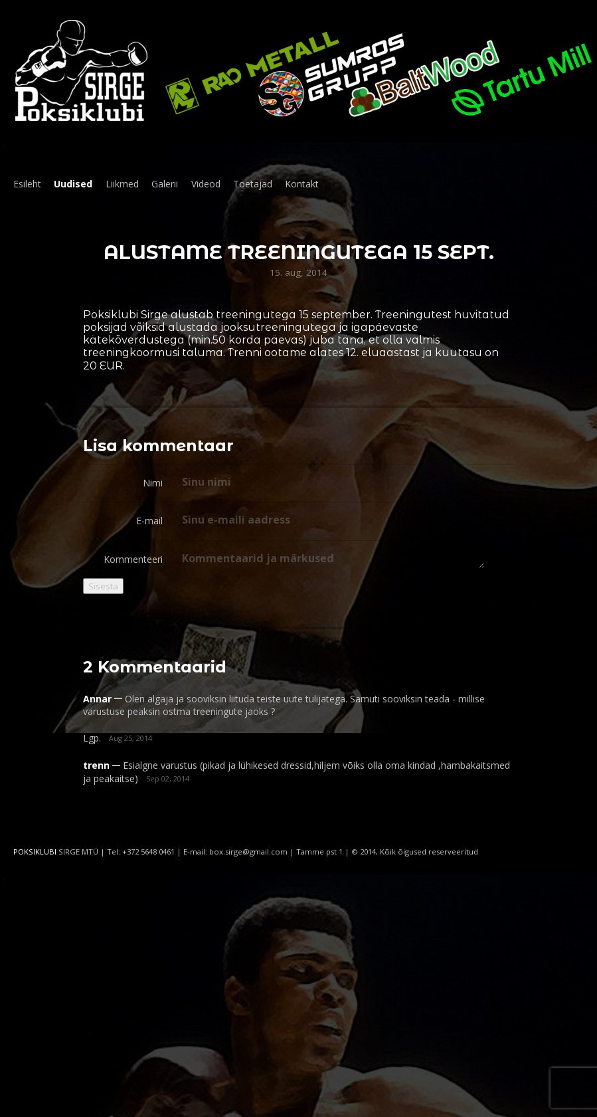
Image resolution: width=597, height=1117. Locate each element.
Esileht (27, 183)
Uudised (73, 183)
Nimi (153, 482)
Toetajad (252, 183)
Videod (205, 183)
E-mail (149, 520)
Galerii (164, 183)
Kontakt (302, 183)
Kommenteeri (133, 559)
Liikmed (122, 183)
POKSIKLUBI (34, 852)
